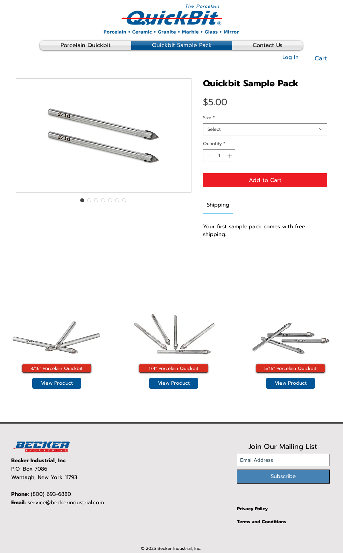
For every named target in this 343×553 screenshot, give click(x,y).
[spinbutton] (219, 156)
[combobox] (265, 129)
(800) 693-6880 (51, 494)
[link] (218, 205)
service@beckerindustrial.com (66, 502)
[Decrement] (208, 156)
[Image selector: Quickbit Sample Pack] (82, 200)
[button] (325, 58)
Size (209, 118)
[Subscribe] (283, 477)
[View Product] (56, 383)
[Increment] (230, 156)
